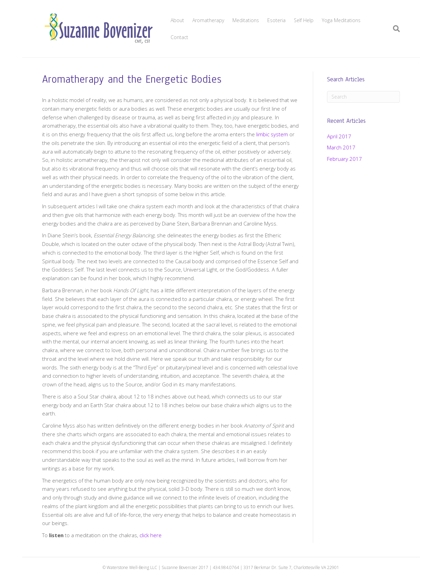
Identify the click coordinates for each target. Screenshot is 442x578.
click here (151, 535)
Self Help (304, 20)
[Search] (394, 29)
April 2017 (339, 136)
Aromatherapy (208, 20)
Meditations (245, 20)
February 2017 (344, 158)
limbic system (272, 134)
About (177, 20)
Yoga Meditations (341, 20)
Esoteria (276, 20)
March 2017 (341, 147)
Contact (179, 37)
